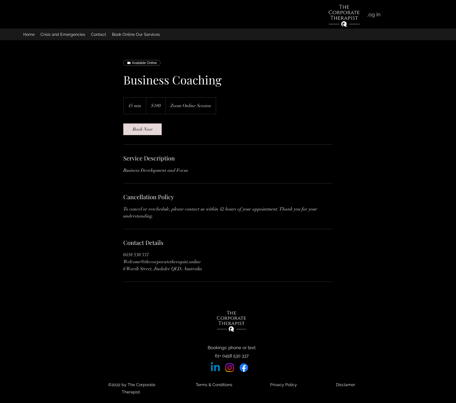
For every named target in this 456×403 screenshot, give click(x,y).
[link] (142, 129)
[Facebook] (244, 367)
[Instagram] (229, 367)
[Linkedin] (215, 367)
